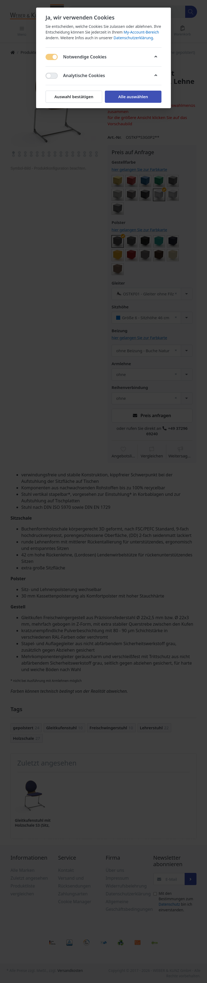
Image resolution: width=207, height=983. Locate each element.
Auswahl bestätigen (73, 96)
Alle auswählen (133, 96)
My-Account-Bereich (141, 32)
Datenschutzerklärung (133, 37)
